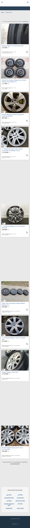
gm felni (9, 495)
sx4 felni (9, 501)
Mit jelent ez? (25, 21)
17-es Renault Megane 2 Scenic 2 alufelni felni (13, 344)
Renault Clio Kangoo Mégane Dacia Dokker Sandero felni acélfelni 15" (14, 82)
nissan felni (20, 508)
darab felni (9, 508)
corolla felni (20, 498)
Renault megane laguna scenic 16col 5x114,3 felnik (12, 456)
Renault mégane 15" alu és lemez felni (12, 46)
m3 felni (20, 495)
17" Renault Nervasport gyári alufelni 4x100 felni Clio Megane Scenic (12, 153)
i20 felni (20, 504)
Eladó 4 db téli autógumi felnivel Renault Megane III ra (13, 309)
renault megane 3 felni (9, 504)
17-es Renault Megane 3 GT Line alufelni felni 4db (13, 231)
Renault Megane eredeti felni (10, 379)
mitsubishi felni (9, 498)
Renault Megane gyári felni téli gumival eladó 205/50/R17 (13, 117)
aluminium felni (20, 501)
